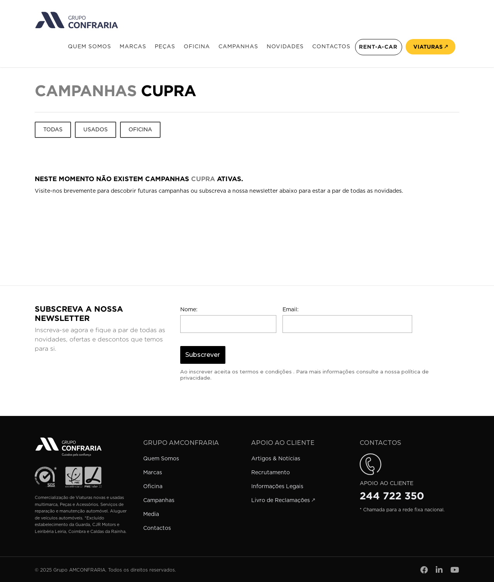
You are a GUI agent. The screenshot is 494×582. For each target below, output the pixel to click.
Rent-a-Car (378, 47)
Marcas (133, 46)
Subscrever (202, 354)
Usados (95, 129)
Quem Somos (89, 46)
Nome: (189, 309)
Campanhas (238, 46)
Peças (165, 46)
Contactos (331, 46)
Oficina (197, 46)
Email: (291, 309)
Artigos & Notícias (275, 459)
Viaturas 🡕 (430, 47)
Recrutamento (270, 472)
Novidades (285, 46)
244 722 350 (392, 496)
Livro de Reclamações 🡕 (283, 500)
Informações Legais (277, 486)
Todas (53, 129)
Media (151, 514)
